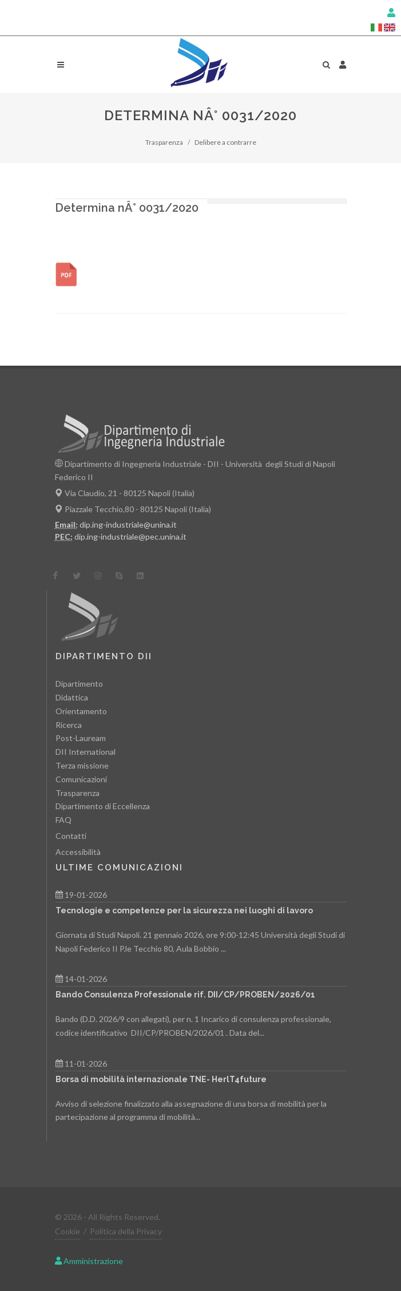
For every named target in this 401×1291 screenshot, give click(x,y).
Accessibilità (78, 851)
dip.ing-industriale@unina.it (128, 524)
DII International (85, 752)
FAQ (63, 820)
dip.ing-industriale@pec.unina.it (130, 536)
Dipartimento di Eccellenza (102, 806)
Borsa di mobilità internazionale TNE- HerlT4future (161, 1078)
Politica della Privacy (126, 1231)
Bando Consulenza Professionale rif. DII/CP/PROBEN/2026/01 (185, 994)
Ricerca (68, 724)
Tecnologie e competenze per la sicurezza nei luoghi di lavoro (184, 909)
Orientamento (81, 710)
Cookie (67, 1231)
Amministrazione (89, 1260)
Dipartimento (79, 683)
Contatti (70, 836)
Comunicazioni (81, 778)
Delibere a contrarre (225, 142)
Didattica (71, 697)
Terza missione (82, 765)
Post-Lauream (80, 738)
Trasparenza (164, 142)
